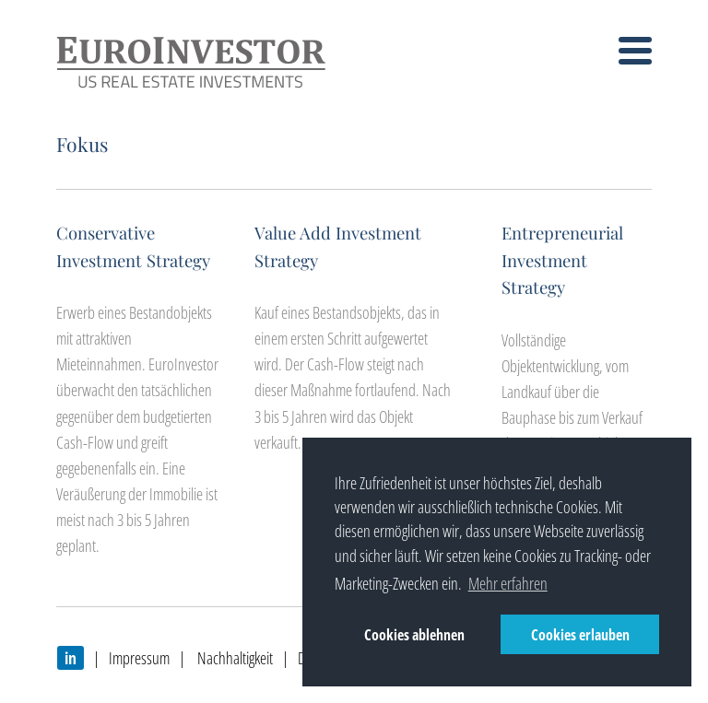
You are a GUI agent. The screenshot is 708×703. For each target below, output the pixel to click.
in (71, 658)
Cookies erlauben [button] (580, 635)
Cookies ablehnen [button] (414, 635)
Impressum (139, 658)
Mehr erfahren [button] (508, 583)
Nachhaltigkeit (234, 658)
